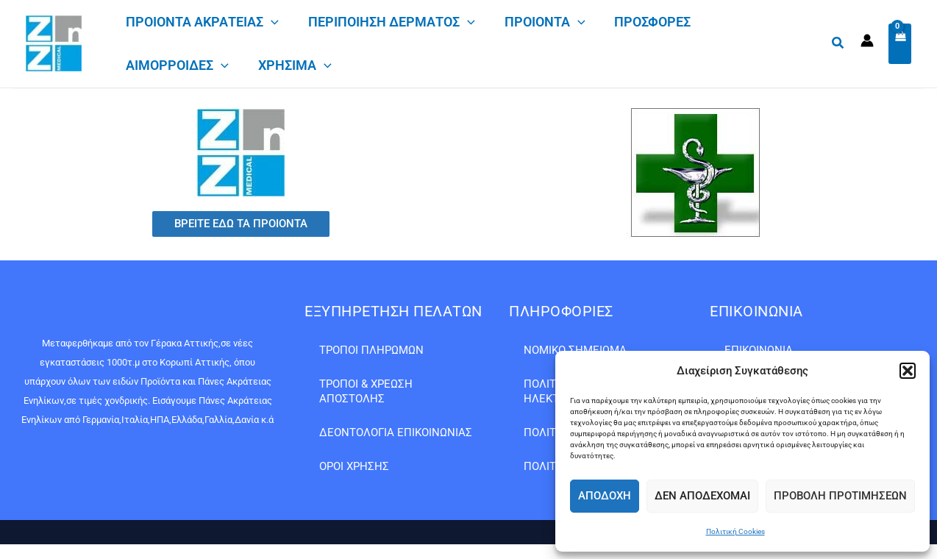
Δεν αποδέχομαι (702, 495)
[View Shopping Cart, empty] (899, 46)
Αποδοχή (604, 495)
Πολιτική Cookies (735, 531)
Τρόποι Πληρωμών (371, 350)
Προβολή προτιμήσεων (840, 495)
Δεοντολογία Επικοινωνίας (395, 432)
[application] (271, 23)
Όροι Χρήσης (354, 466)
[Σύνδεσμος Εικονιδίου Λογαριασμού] (867, 42)
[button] (907, 370)
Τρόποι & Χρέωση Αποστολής (366, 391)
